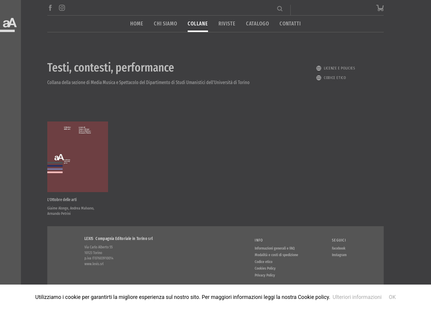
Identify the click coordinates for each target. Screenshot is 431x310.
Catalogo (257, 24)
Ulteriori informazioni (357, 297)
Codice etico (335, 77)
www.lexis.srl (94, 264)
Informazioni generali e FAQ (275, 248)
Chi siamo (165, 24)
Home (136, 24)
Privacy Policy (265, 275)
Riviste (226, 24)
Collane (198, 24)
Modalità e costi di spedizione (276, 255)
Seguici (339, 240)
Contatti (290, 24)
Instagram (339, 255)
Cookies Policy (265, 268)
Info (259, 240)
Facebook (338, 248)
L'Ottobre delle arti (62, 199)
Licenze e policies (339, 68)
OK (392, 297)
